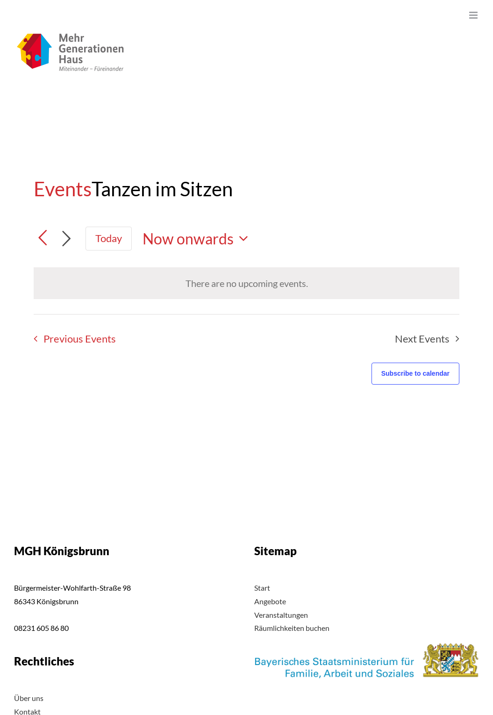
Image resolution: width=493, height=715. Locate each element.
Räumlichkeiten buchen (291, 627)
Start (262, 587)
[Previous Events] (72, 338)
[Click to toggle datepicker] (198, 238)
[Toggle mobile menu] (474, 15)
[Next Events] (66, 238)
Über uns (28, 698)
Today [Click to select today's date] (108, 238)
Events (63, 188)
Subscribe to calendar (415, 373)
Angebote (270, 601)
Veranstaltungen (281, 614)
